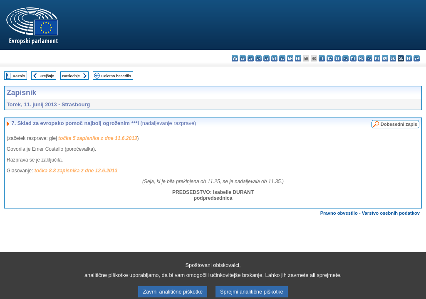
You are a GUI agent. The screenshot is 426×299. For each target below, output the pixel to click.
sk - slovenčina (393, 58)
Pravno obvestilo (339, 213)
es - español (243, 58)
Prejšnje (47, 76)
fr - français (298, 58)
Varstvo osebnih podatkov (391, 213)
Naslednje (71, 76)
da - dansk (258, 58)
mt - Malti (353, 58)
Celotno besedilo (116, 76)
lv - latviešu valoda (330, 58)
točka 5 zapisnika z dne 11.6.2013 (97, 138)
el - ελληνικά (282, 58)
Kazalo (19, 76)
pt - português (377, 58)
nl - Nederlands (361, 58)
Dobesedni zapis (399, 124)
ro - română (385, 58)
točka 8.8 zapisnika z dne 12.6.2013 (76, 171)
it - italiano (322, 58)
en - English (290, 58)
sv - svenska (417, 58)
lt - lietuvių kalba (337, 58)
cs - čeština (251, 58)
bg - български (235, 58)
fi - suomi (409, 58)
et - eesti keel (274, 58)
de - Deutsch (266, 58)
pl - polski (369, 58)
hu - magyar (345, 58)
